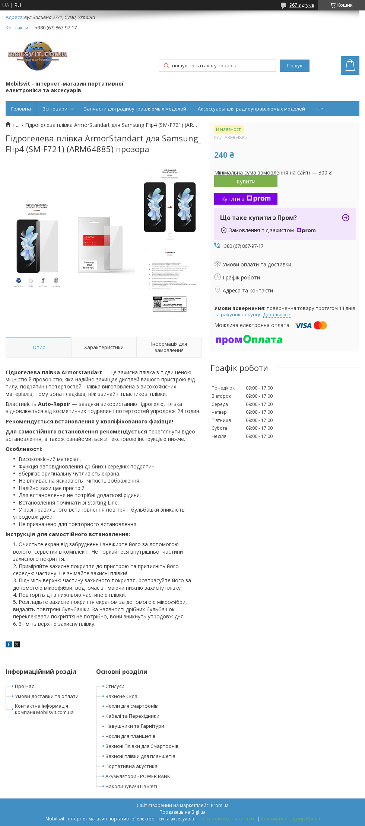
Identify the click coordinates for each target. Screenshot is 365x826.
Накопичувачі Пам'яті (131, 786)
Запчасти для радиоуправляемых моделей (135, 108)
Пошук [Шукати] (294, 65)
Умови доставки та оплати (47, 696)
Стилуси (114, 686)
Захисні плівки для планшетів (140, 756)
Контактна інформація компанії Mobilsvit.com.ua (44, 708)
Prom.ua (220, 805)
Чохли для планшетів (130, 736)
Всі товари (54, 108)
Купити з (246, 198)
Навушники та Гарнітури (134, 726)
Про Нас (24, 686)
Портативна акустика (131, 766)
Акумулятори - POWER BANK (137, 776)
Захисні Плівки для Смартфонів (142, 746)
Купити (246, 181)
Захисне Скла (121, 696)
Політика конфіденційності (290, 819)
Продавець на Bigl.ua (182, 812)
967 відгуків (301, 5)
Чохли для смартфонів (131, 705)
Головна (21, 108)
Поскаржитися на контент (227, 819)
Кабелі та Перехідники (132, 716)
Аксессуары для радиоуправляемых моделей (251, 108)
